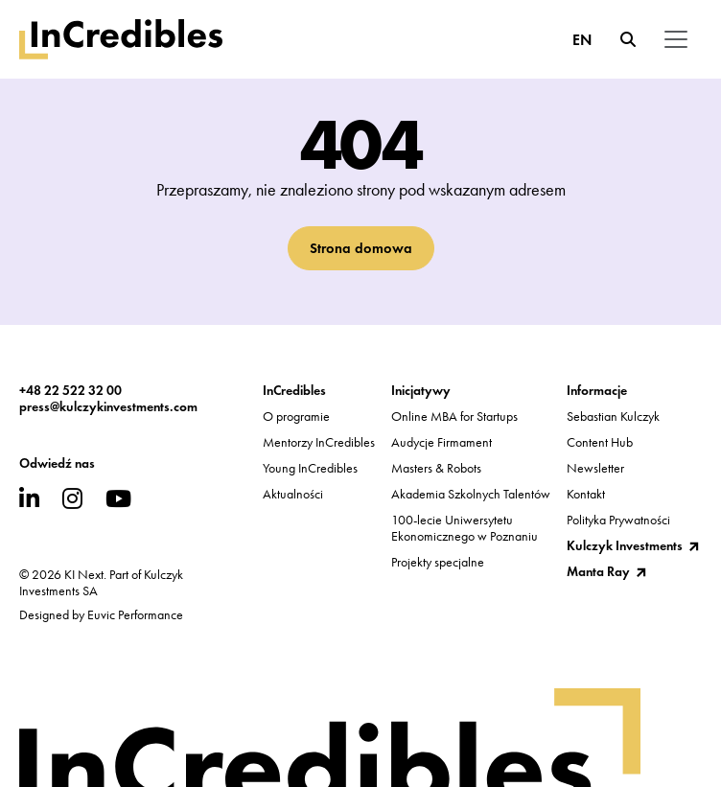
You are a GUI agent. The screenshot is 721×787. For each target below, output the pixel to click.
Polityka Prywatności (618, 520)
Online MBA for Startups (454, 416)
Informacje (597, 390)
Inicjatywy (421, 390)
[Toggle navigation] (676, 39)
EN (582, 40)
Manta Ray (598, 572)
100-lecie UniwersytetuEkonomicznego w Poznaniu (464, 528)
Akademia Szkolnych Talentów (470, 494)
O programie (296, 416)
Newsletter (595, 468)
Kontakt (586, 494)
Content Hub (600, 442)
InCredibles (294, 390)
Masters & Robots (436, 468)
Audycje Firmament (441, 442)
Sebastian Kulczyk (613, 416)
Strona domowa (361, 248)
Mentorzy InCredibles (319, 442)
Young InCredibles (310, 468)
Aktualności (293, 494)
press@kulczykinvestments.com (108, 407)
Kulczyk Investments (625, 546)
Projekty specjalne (437, 562)
